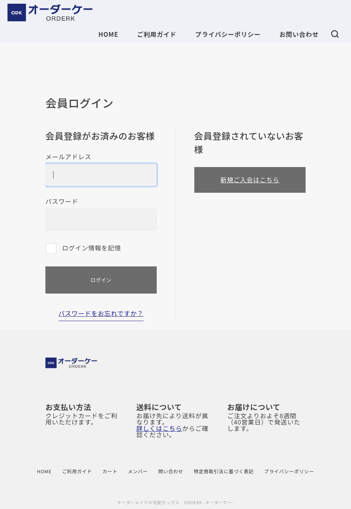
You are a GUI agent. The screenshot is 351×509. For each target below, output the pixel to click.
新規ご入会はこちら (250, 179)
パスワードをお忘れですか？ (101, 314)
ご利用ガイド (156, 34)
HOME (108, 34)
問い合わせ (170, 471)
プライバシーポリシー (228, 34)
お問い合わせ (299, 34)
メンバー (138, 471)
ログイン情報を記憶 (83, 248)
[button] (335, 33)
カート (109, 471)
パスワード (101, 214)
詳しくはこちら (159, 428)
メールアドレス (101, 170)
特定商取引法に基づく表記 (224, 471)
